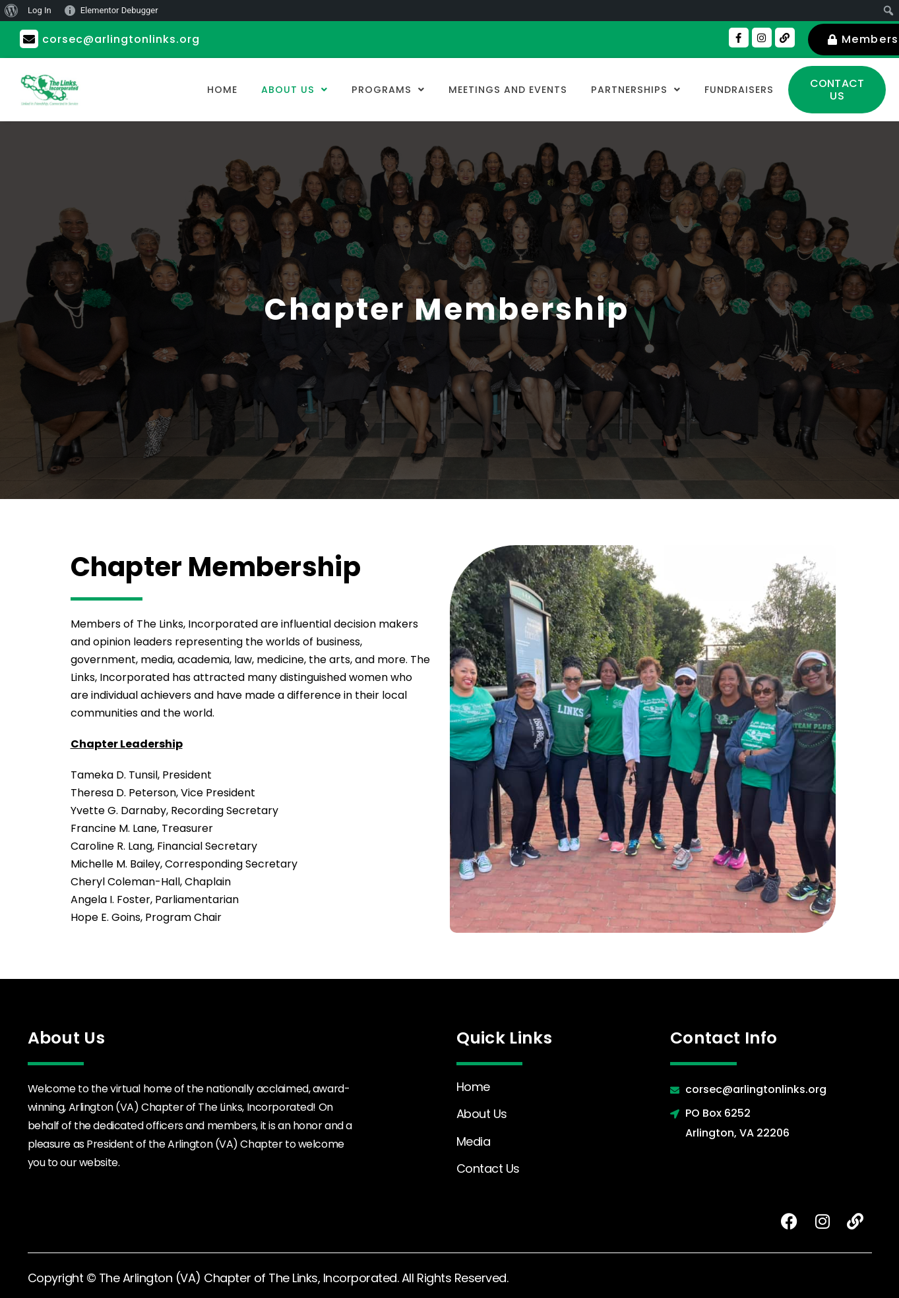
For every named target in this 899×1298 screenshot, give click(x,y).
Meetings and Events (490, 89)
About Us (264, 89)
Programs (363, 89)
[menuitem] (11, 10)
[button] (264, 89)
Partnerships (626, 89)
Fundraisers (736, 89)
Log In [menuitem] (39, 10)
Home (188, 89)
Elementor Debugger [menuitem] (119, 10)
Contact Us (488, 1168)
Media (473, 1141)
